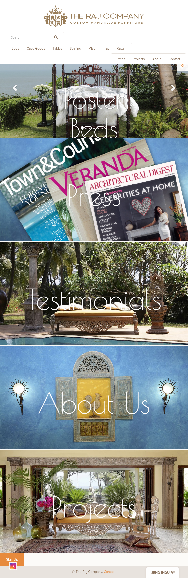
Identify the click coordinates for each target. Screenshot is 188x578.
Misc (91, 48)
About (156, 59)
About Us (94, 403)
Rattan (121, 48)
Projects (139, 59)
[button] (14, 86)
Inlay (106, 48)
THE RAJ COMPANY (94, 16)
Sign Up (12, 559)
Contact (174, 59)
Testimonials (94, 299)
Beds (15, 48)
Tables (57, 48)
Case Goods (36, 48)
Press (121, 59)
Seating (75, 48)
